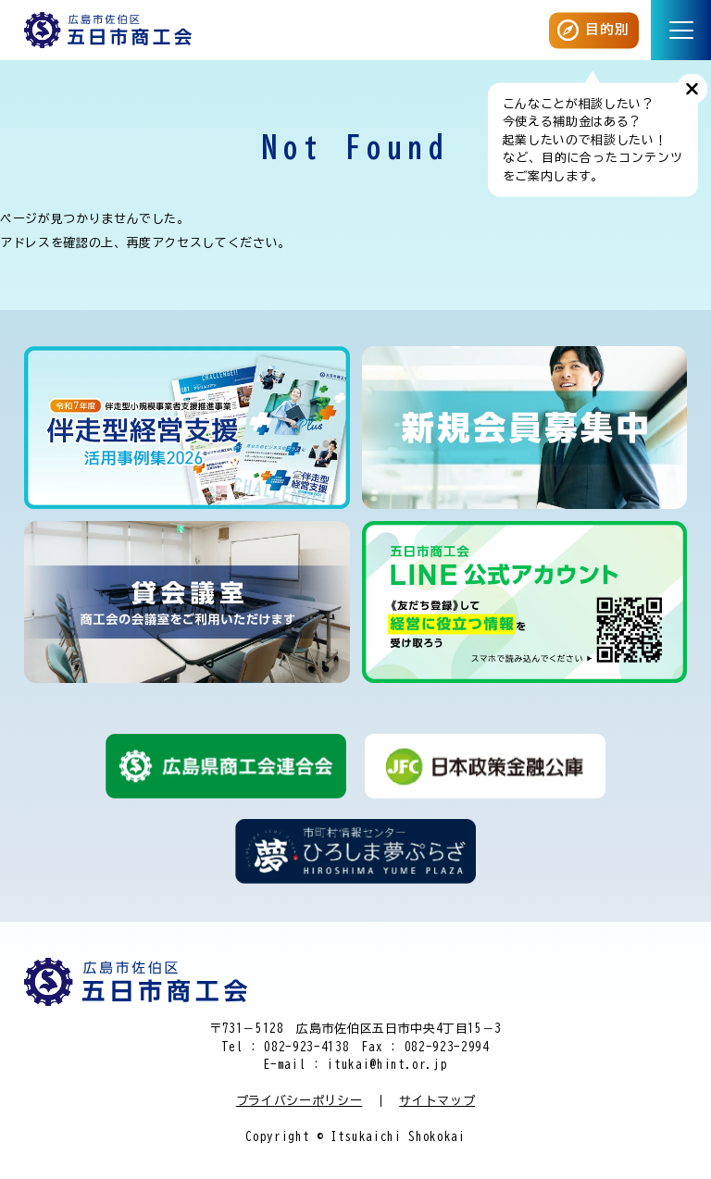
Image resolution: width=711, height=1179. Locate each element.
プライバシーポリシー (299, 1101)
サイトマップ (437, 1101)
